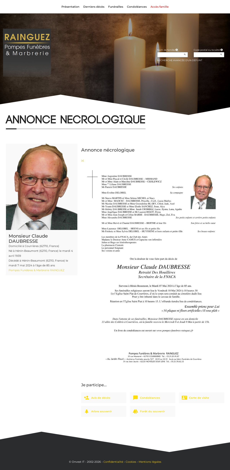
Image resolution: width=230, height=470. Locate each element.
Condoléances (137, 6)
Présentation (70, 6)
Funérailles (115, 6)
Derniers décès (93, 6)
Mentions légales (150, 461)
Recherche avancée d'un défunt (179, 60)
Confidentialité (113, 461)
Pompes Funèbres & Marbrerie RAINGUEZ (36, 270)
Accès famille (160, 6)
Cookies (131, 461)
